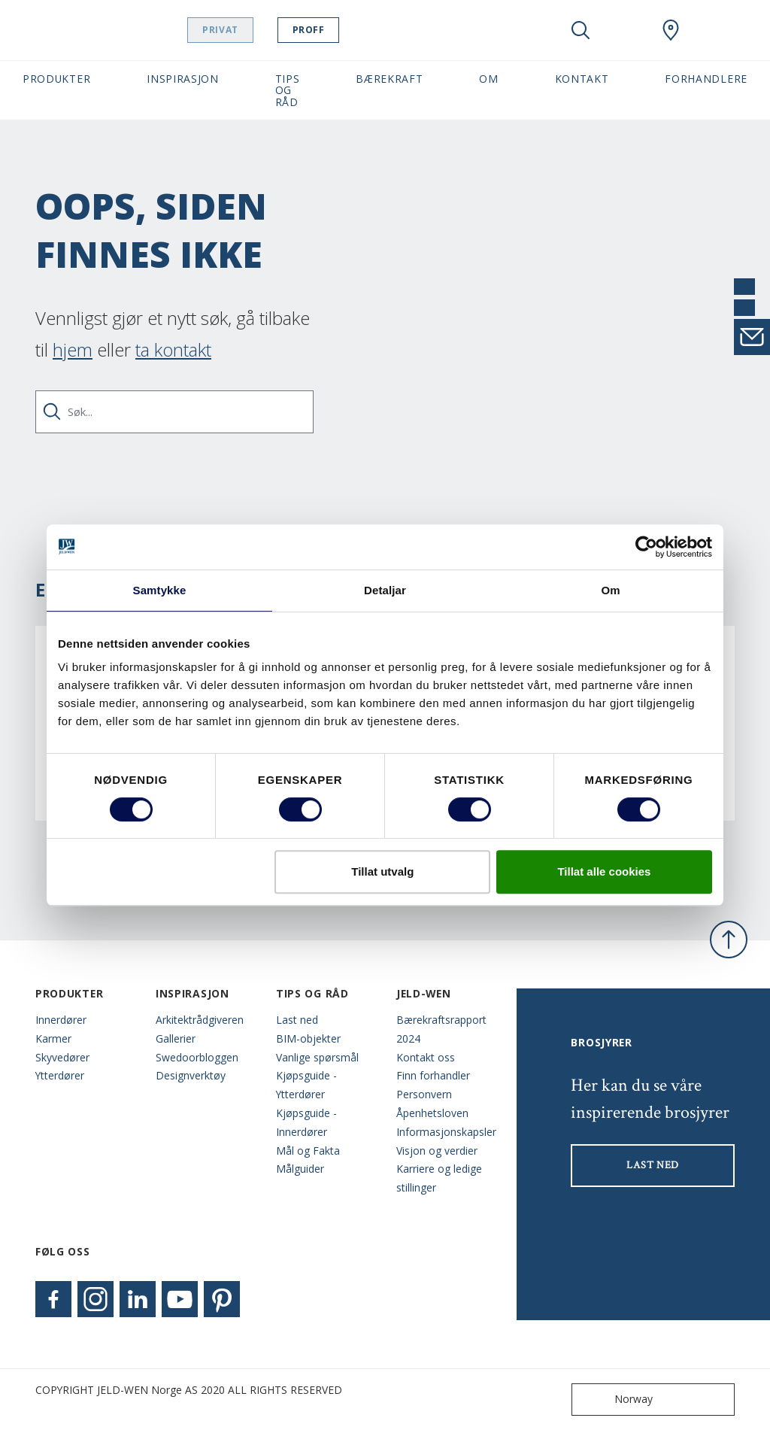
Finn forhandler (433, 1075)
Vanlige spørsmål (317, 1057)
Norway (615, 1399)
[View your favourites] (625, 30)
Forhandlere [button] (706, 78)
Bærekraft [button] (389, 78)
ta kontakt (173, 349)
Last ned (297, 1020)
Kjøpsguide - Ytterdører (306, 1084)
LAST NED (652, 1165)
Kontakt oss (425, 1057)
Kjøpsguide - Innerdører (306, 1122)
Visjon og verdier (436, 1150)
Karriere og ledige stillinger (439, 1178)
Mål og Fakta (308, 1150)
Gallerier (176, 1038)
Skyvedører (62, 1057)
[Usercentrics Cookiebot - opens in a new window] (646, 547)
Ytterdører (59, 1075)
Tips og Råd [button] (287, 90)
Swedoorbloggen (197, 1057)
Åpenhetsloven (432, 1113)
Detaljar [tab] (385, 590)
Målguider (300, 1168)
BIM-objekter (308, 1038)
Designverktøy (191, 1075)
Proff (346, 29)
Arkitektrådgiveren (200, 1020)
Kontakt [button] (582, 78)
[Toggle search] (580, 30)
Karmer (53, 1038)
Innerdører (60, 1020)
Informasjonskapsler (445, 1132)
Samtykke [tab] (159, 590)
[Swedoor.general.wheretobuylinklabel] (670, 30)
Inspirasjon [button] (183, 78)
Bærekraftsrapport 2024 (441, 1029)
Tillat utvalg (382, 871)
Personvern (424, 1094)
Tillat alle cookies (603, 871)
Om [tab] (610, 590)
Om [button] (488, 78)
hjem (72, 349)
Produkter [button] (56, 78)
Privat (259, 29)
